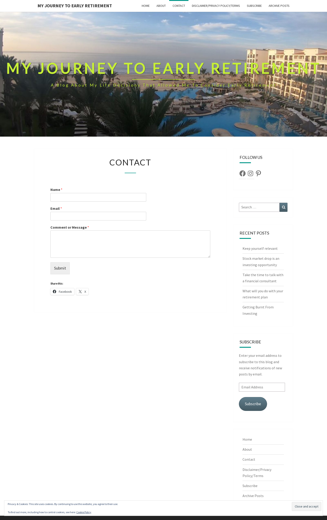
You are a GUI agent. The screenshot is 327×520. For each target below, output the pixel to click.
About (161, 6)
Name (56, 189)
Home (146, 6)
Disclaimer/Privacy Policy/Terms (216, 6)
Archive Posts (279, 6)
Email (56, 208)
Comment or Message (69, 227)
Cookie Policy (83, 512)
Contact (179, 6)
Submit (60, 268)
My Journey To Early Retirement (74, 5)
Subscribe (254, 6)
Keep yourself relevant (260, 248)
